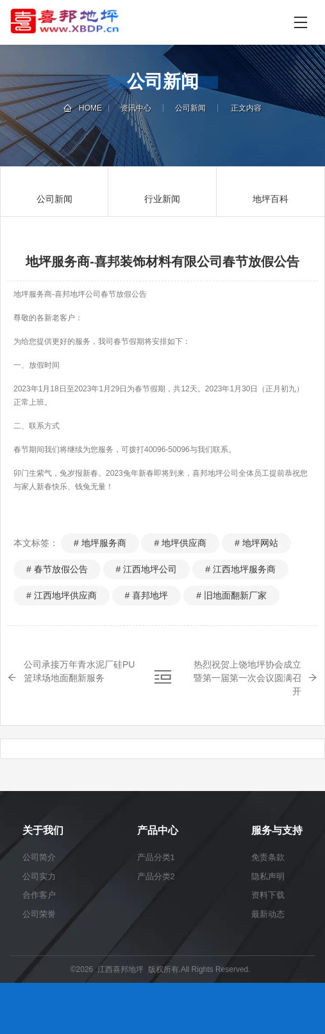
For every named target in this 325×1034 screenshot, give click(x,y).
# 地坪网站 (256, 543)
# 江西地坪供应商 (61, 595)
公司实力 (39, 876)
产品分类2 (156, 876)
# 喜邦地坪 (147, 595)
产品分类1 (156, 857)
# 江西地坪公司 (147, 569)
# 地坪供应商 (180, 543)
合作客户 (39, 895)
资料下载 (268, 895)
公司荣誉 (39, 914)
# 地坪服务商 (100, 543)
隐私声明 (268, 876)
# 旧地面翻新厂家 (231, 595)
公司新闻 (190, 108)
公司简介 (39, 857)
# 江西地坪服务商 (240, 569)
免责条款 (268, 857)
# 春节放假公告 (57, 569)
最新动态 (268, 914)
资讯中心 (136, 108)
